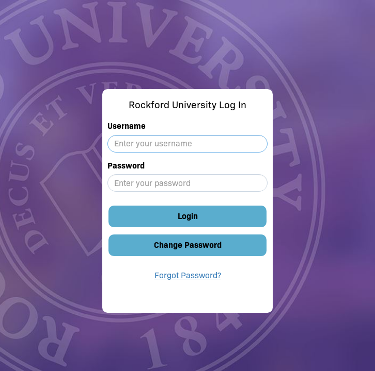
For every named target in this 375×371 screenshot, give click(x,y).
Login (188, 216)
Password (126, 166)
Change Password (188, 245)
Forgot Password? (187, 275)
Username (126, 126)
